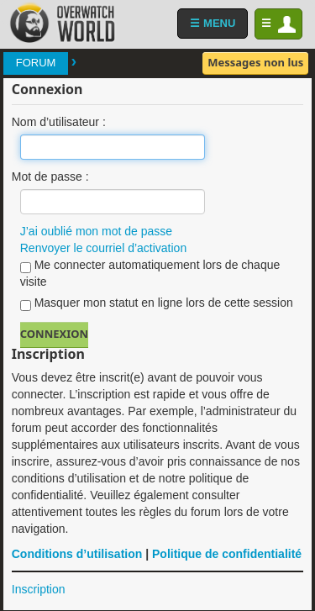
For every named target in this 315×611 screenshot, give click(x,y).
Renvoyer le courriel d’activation (103, 248)
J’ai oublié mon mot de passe (96, 231)
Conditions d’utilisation (77, 554)
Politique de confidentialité (227, 554)
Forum (36, 62)
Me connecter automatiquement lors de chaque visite (150, 273)
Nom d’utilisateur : (59, 122)
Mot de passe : (50, 176)
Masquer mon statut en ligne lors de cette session (156, 303)
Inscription (39, 589)
